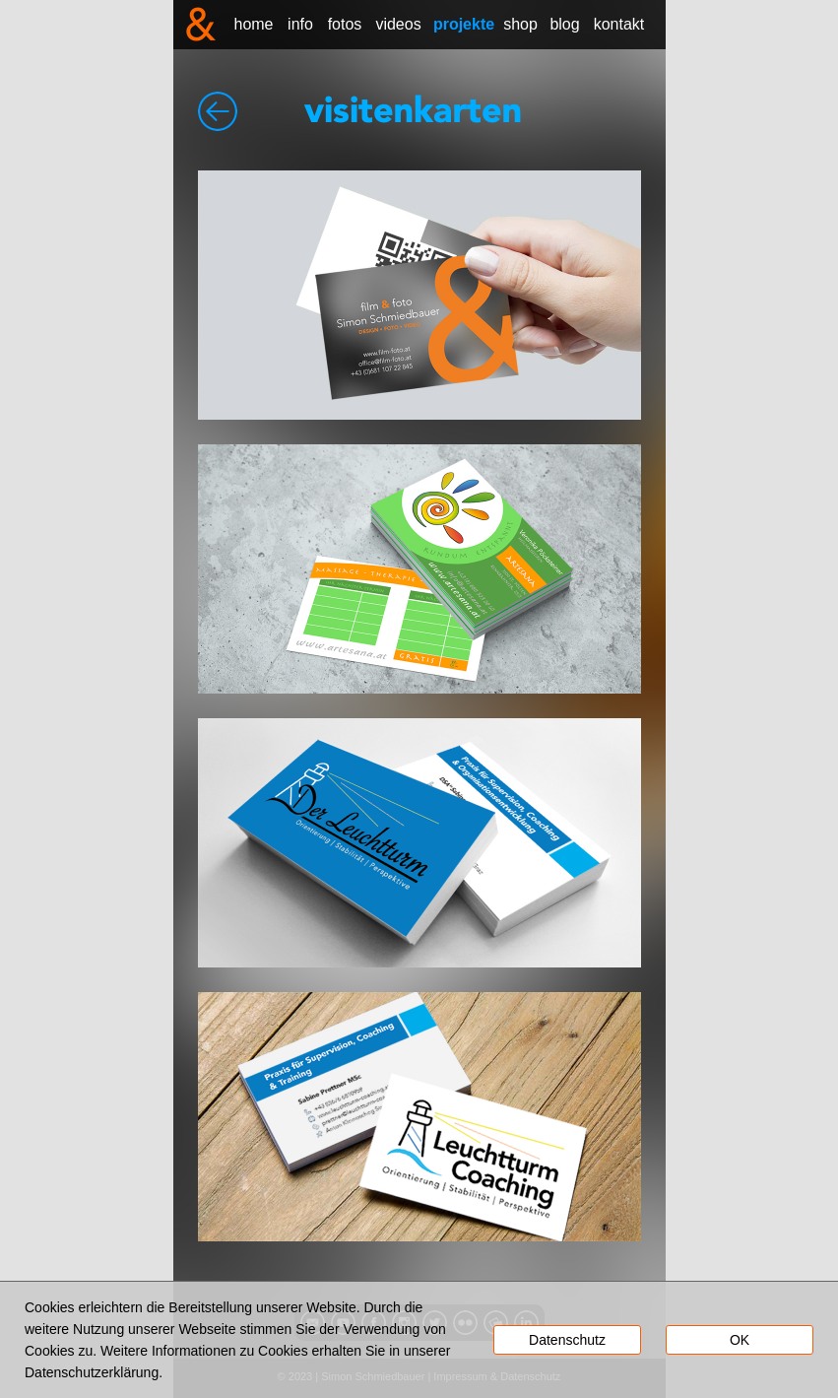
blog (564, 24)
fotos (345, 24)
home (253, 24)
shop (520, 24)
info (300, 24)
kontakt (619, 24)
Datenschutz (567, 1340)
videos (397, 24)
